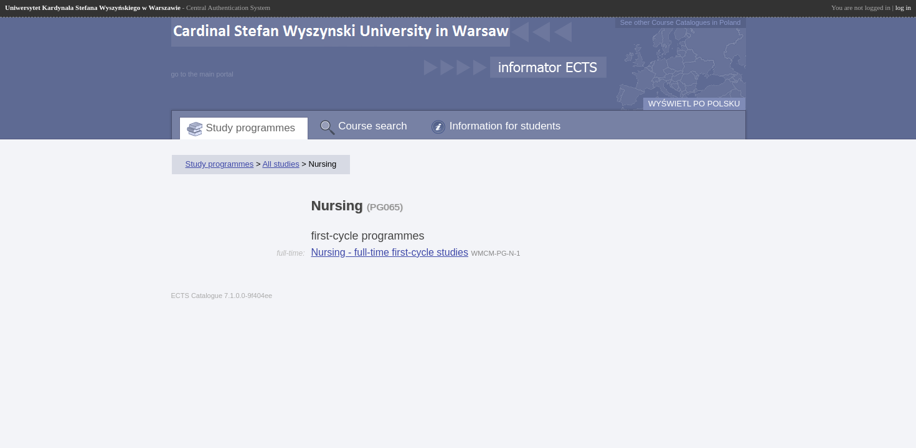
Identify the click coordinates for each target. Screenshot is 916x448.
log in (903, 7)
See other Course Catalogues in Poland (680, 22)
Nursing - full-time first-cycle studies (390, 252)
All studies (280, 164)
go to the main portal (202, 74)
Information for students (505, 126)
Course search (372, 126)
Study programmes (251, 128)
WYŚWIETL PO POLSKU (694, 103)
